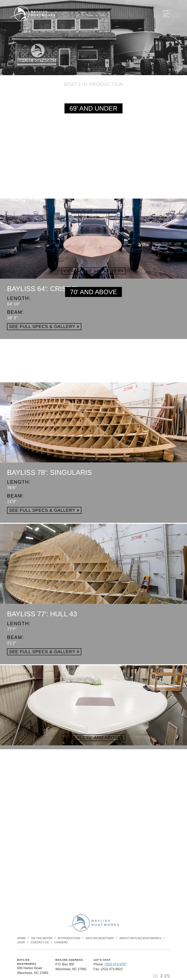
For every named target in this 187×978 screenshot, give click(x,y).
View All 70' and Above (93, 737)
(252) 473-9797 (116, 964)
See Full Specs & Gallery (44, 389)
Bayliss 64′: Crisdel (43, 351)
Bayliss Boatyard (100, 938)
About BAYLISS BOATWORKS (140, 938)
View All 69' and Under (93, 270)
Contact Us (40, 942)
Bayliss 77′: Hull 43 (42, 677)
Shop (21, 942)
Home (21, 938)
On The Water (41, 938)
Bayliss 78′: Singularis (49, 535)
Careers (61, 942)
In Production (69, 938)
